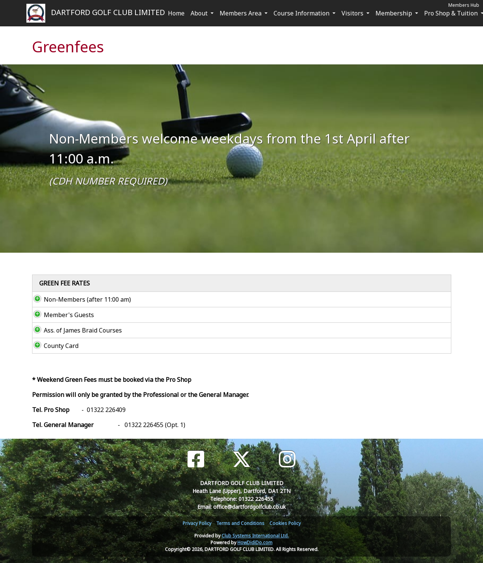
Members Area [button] (241, 13)
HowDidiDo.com (254, 542)
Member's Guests (61, 315)
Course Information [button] (302, 13)
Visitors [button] (353, 13)
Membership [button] (394, 13)
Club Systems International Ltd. (255, 535)
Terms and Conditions (240, 523)
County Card (53, 346)
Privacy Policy (197, 523)
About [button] (200, 13)
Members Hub (463, 5)
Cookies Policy (285, 523)
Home (176, 13)
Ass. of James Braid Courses (75, 330)
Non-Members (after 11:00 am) (79, 299)
